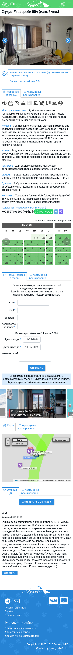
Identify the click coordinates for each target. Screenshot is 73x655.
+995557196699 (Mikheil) (18, 211)
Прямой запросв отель (14, 276)
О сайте (9, 611)
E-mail (11, 310)
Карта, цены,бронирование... (32, 93)
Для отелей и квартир (18, 632)
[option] (36, 40)
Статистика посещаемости (20, 628)
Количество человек (9, 325)
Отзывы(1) (10, 491)
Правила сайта (13, 615)
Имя (12, 302)
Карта (8, 425)
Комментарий (10, 355)
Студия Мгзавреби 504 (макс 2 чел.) (30, 12)
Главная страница (15, 607)
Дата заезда (13, 339)
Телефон (9, 317)
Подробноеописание (11, 93)
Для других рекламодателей (22, 635)
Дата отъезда (12, 347)
